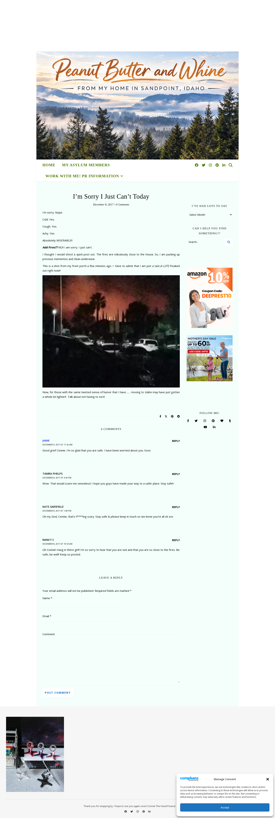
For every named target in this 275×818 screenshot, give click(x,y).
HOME (49, 165)
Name (47, 598)
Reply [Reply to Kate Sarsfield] (176, 507)
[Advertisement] (110, 25)
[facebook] (197, 165)
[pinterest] (217, 165)
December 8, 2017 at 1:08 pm (56, 510)
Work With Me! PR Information (82, 176)
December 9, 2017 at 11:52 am (57, 444)
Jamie (46, 440)
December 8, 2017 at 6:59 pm (56, 477)
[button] (267, 779)
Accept (225, 807)
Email (46, 616)
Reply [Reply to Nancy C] (176, 540)
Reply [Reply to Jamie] (176, 441)
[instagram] (211, 165)
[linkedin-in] (223, 165)
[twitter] (204, 165)
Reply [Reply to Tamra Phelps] (176, 474)
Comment (48, 634)
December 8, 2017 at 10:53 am (57, 543)
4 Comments (122, 204)
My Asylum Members (86, 165)
